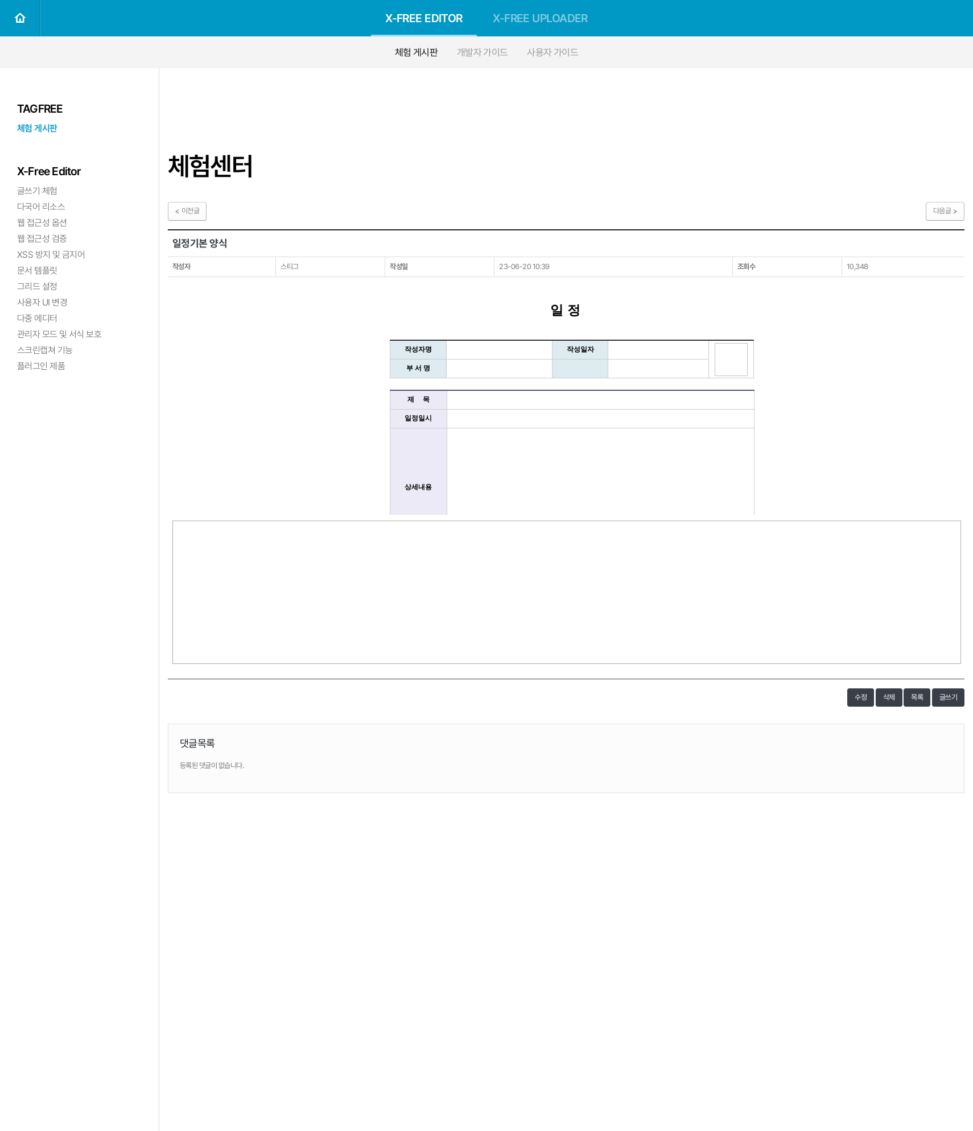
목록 (917, 697)
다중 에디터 (37, 318)
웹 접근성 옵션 (42, 222)
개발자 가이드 (482, 52)
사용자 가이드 (552, 52)
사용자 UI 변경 (42, 302)
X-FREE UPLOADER (540, 18)
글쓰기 (948, 697)
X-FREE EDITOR (424, 18)
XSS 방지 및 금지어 (51, 254)
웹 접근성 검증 (42, 238)
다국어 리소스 (41, 206)
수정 (861, 697)
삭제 (889, 697)
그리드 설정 (37, 286)
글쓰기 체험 (37, 190)
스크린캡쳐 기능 (45, 350)
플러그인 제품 (41, 366)
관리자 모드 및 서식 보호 (59, 334)
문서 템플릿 (37, 270)
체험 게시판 (416, 52)
